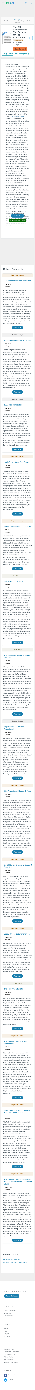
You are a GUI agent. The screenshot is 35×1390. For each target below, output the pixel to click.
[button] (3, 3)
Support (6, 1334)
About (6, 1328)
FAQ (5, 1331)
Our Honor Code (9, 1354)
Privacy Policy (8, 1357)
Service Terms (8, 1359)
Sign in (31, 3)
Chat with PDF (8, 1316)
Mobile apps (8, 1313)
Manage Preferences (11, 1362)
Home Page (16, 19)
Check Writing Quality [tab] (21, 53)
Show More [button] (17, 216)
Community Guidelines (11, 1352)
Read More (17, 327)
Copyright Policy (9, 1349)
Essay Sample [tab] (8, 53)
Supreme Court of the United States (15, 1262)
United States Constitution (11, 1259)
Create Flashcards (12, 1296)
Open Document (20, 49)
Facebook (11, 1375)
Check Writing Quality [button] (17, 220)
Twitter (10, 1379)
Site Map (7, 1336)
